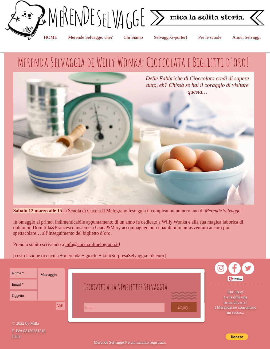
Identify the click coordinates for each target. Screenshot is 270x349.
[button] (237, 336)
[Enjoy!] (184, 307)
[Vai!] (60, 306)
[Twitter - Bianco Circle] (248, 268)
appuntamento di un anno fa (113, 222)
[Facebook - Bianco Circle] (234, 268)
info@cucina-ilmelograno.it (92, 244)
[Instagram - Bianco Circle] (221, 268)
